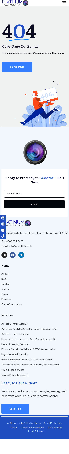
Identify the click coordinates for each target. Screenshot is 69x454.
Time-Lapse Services (12, 369)
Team (4, 294)
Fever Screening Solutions (15, 344)
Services (6, 289)
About (4, 273)
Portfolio (6, 299)
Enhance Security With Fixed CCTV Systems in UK (28, 349)
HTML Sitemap (36, 431)
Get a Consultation (11, 304)
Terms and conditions (32, 427)
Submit (34, 204)
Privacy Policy (55, 427)
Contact (5, 283)
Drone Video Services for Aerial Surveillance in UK (28, 339)
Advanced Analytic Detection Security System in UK (29, 328)
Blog (3, 278)
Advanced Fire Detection (15, 334)
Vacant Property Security (15, 374)
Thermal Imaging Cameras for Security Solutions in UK (30, 364)
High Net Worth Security (14, 354)
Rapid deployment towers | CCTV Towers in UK (26, 359)
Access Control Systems (14, 323)
